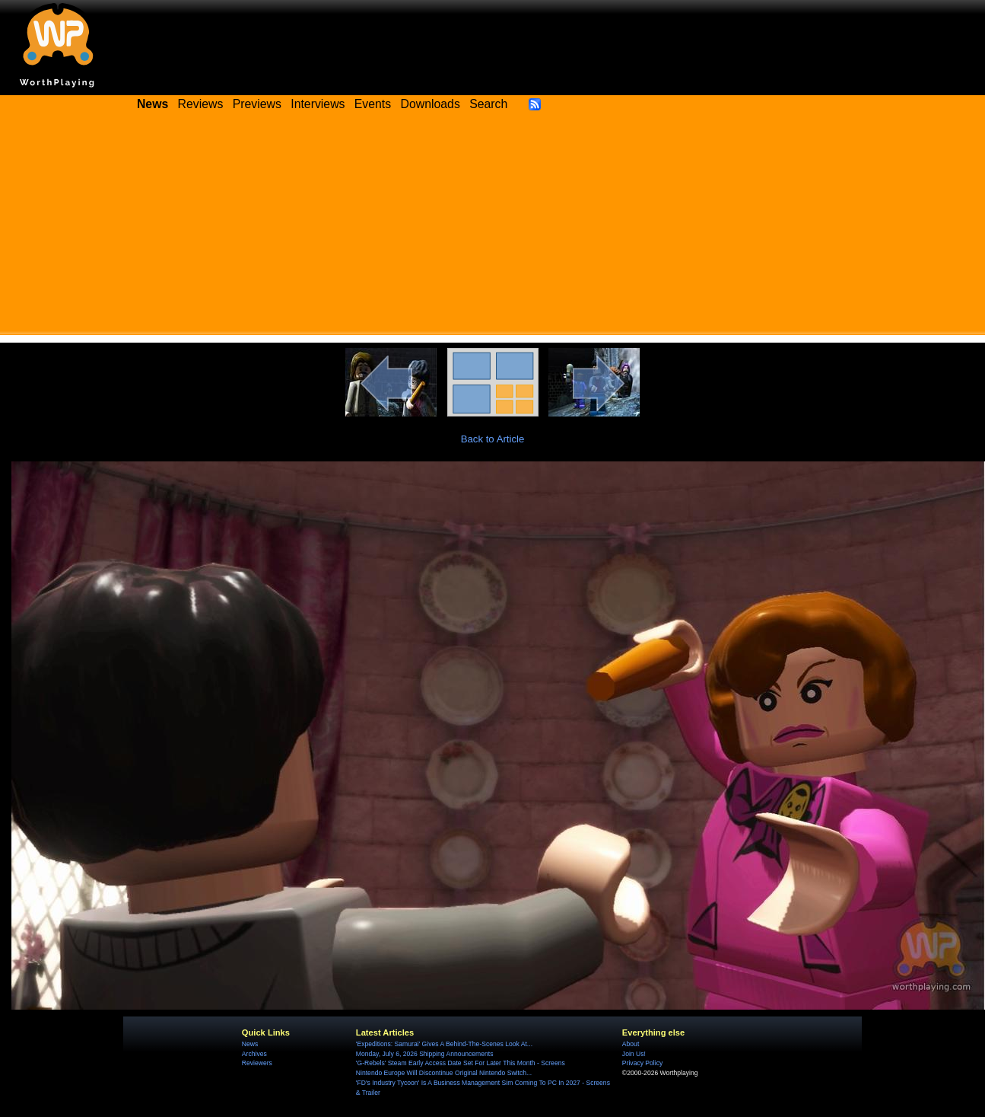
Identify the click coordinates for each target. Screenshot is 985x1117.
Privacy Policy (642, 1063)
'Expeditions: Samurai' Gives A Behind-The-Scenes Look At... (444, 1044)
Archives (254, 1054)
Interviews (318, 103)
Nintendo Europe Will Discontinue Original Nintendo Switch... (444, 1073)
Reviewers (257, 1063)
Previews (257, 103)
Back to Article (493, 439)
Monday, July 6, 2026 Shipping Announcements (425, 1054)
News (250, 1044)
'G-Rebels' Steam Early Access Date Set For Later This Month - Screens (460, 1063)
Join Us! (634, 1054)
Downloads (430, 103)
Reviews (201, 103)
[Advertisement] (493, 228)
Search (488, 103)
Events (372, 103)
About (630, 1044)
